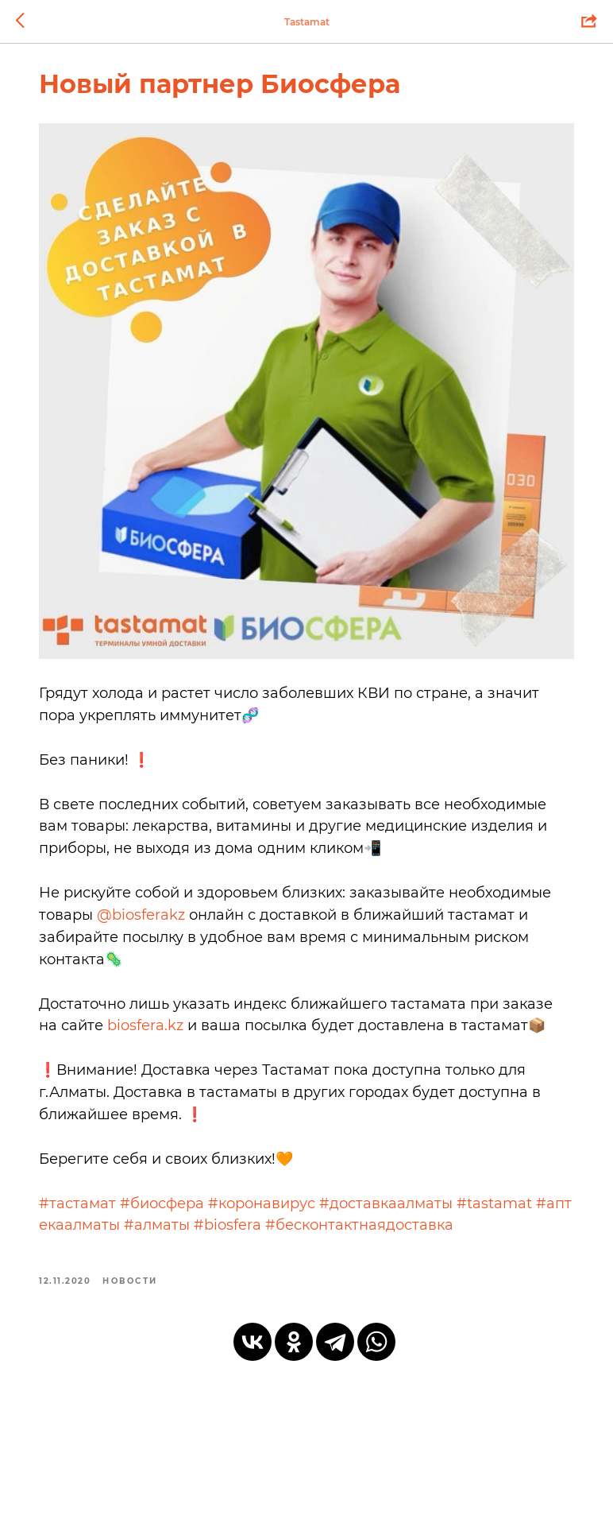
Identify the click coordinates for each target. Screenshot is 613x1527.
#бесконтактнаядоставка (398, 1228)
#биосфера (175, 1206)
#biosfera (266, 1228)
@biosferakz (261, 895)
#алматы (196, 1228)
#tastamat (508, 1206)
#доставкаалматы (399, 1206)
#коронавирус (275, 1206)
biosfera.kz (213, 1006)
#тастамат (90, 1206)
